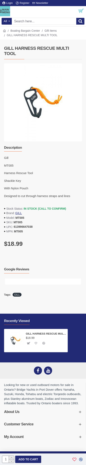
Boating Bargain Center (25, 30)
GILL (18, 213)
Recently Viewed (17, 321)
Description (13, 148)
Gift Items (51, 30)
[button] (8, 281)
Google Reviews (16, 269)
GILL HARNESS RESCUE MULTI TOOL (46, 333)
